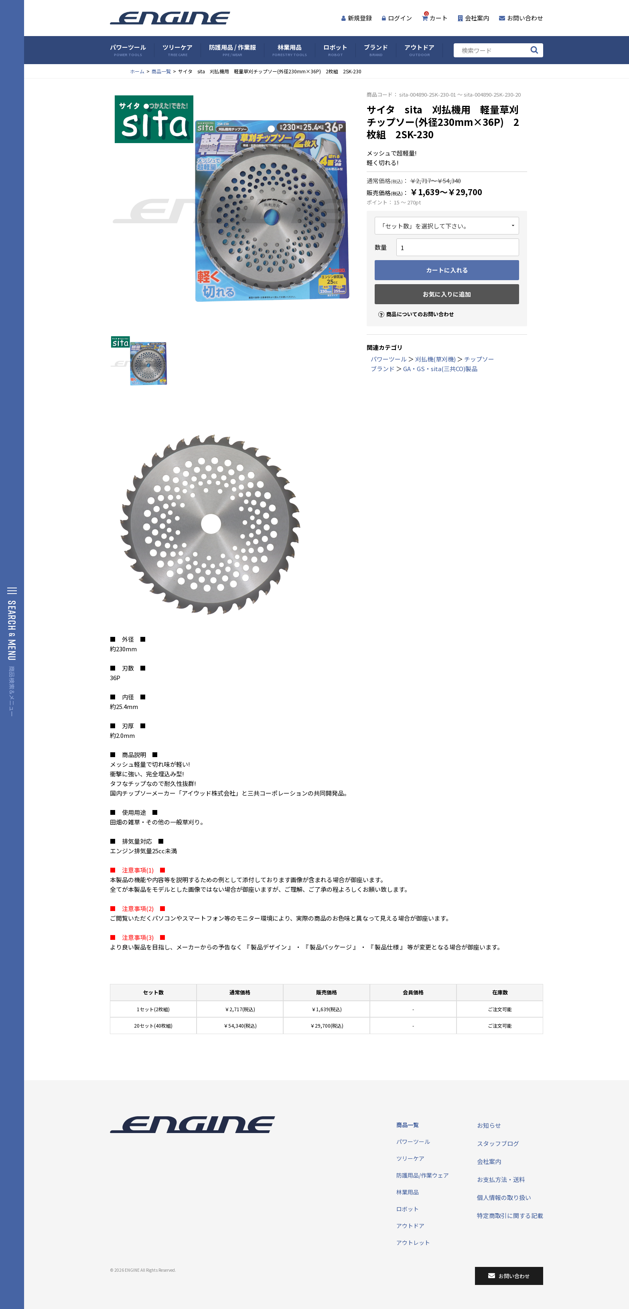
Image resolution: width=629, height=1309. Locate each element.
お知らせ (489, 1125)
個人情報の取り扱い (504, 1197)
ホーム (137, 71)
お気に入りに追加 (447, 294)
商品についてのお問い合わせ (413, 307)
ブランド (376, 50)
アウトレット (413, 1242)
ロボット (335, 50)
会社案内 (473, 18)
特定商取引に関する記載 (510, 1215)
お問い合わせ (521, 18)
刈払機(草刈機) (435, 359)
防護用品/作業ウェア (422, 1175)
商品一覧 (161, 71)
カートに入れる (447, 270)
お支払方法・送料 (501, 1179)
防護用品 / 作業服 (232, 50)
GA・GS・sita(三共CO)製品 (440, 368)
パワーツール (128, 50)
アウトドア (419, 50)
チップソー (479, 359)
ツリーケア (177, 50)
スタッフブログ (498, 1143)
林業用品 (289, 50)
